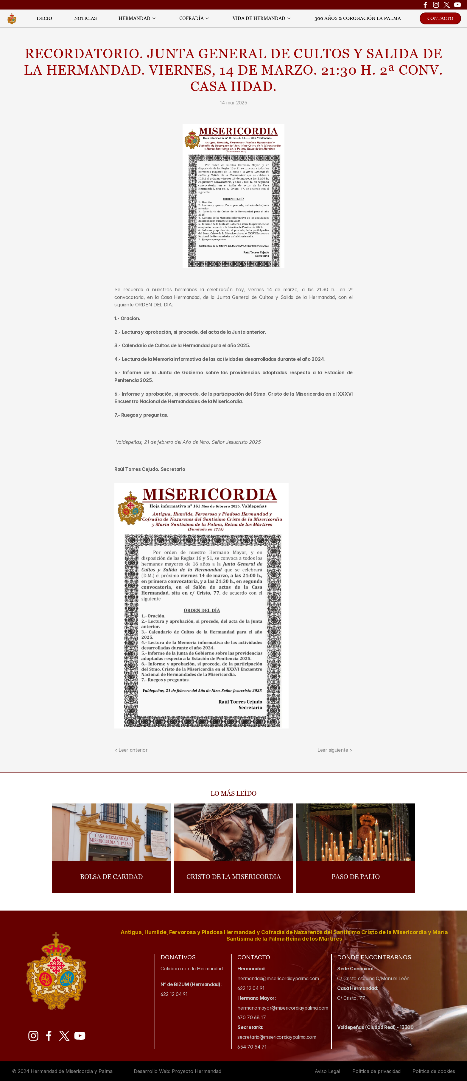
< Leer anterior (130, 750)
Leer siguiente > (335, 750)
